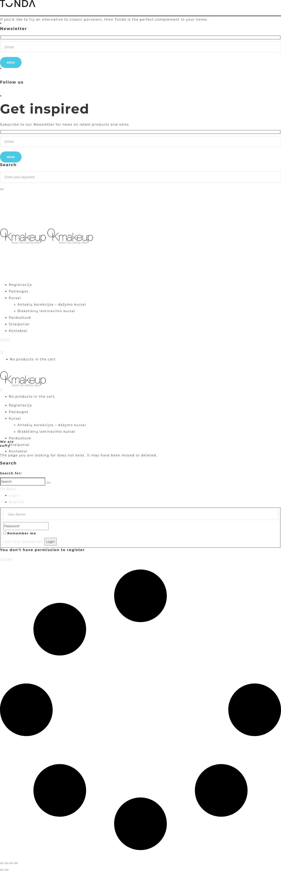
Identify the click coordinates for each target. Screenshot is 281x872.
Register (17, 502)
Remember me (21, 533)
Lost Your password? (23, 542)
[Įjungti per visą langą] (6, 863)
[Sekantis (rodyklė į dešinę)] (6, 869)
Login (14, 495)
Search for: (11, 473)
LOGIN (6, 560)
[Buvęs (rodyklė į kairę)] (2, 869)
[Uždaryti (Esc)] (16, 863)
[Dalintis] (11, 863)
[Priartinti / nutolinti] (2, 863)
